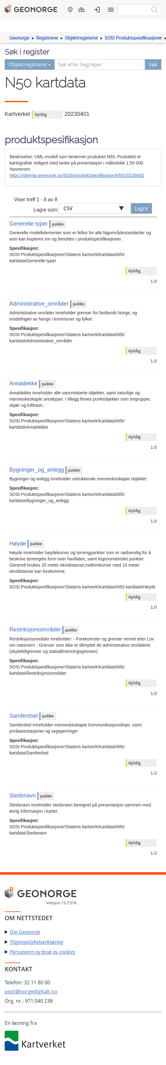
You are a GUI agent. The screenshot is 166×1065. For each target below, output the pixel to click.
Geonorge (19, 38)
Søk (153, 64)
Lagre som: (46, 209)
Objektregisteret (81, 38)
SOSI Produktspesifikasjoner (133, 38)
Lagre (141, 208)
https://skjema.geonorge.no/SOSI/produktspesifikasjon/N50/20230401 (77, 175)
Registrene (47, 38)
